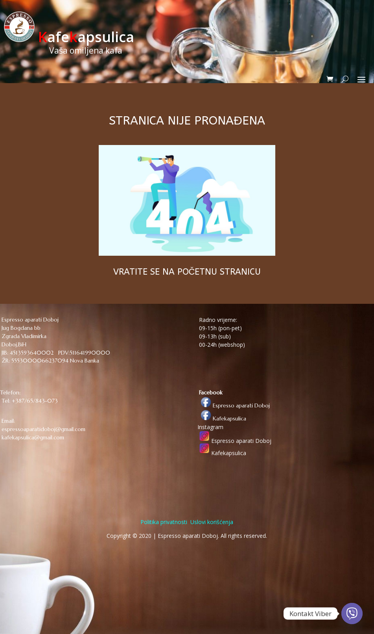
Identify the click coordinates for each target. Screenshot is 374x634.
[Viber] (352, 613)
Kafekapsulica (221, 418)
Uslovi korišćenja (211, 522)
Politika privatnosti (163, 522)
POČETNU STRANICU (219, 272)
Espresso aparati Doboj (233, 405)
